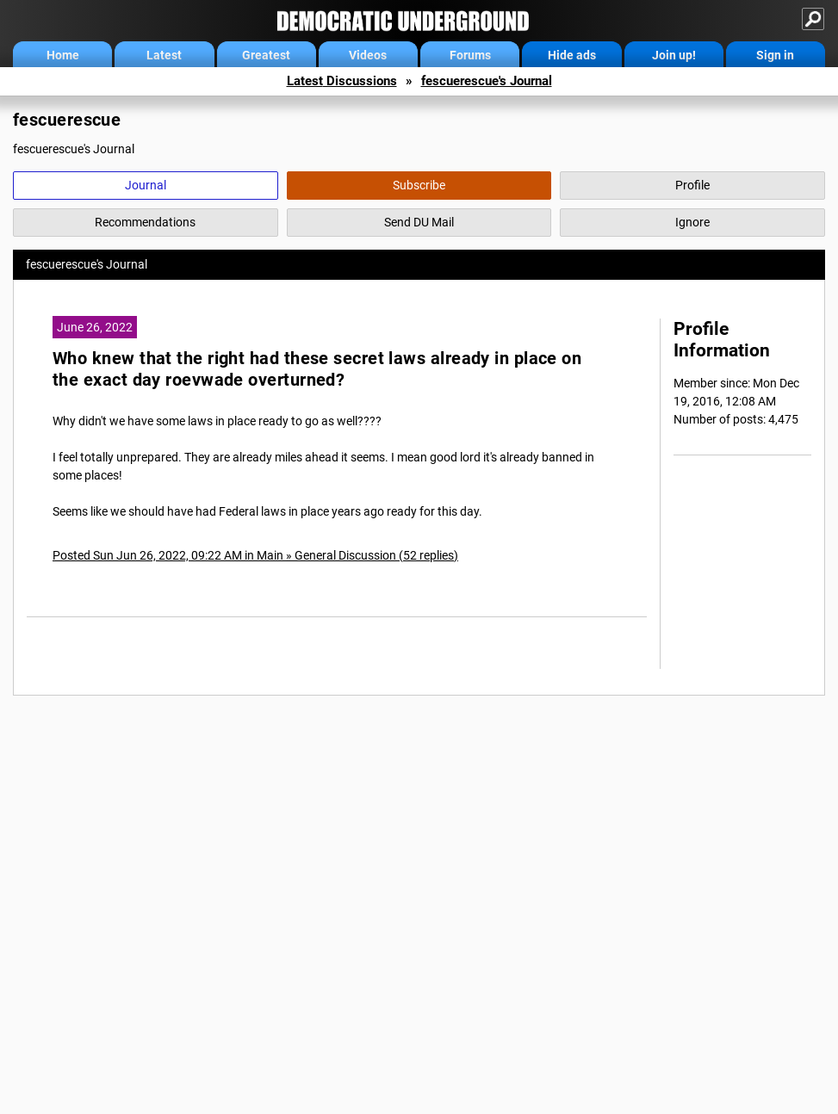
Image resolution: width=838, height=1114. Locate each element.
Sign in (775, 55)
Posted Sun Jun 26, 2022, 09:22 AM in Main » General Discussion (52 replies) (255, 555)
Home (63, 55)
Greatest (266, 55)
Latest (164, 55)
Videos (368, 55)
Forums (470, 55)
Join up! (674, 55)
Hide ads (572, 55)
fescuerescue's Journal (486, 81)
